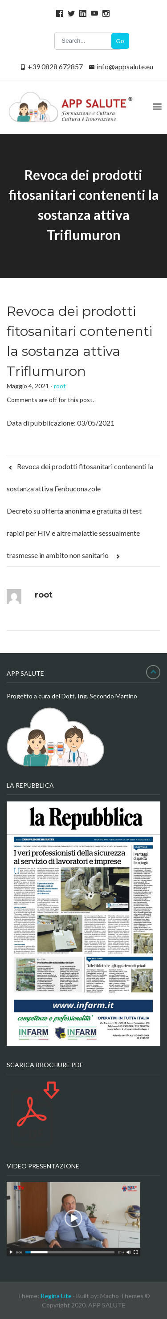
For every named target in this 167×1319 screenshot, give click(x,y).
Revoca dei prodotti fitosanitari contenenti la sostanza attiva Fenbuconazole (80, 477)
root (60, 386)
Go (120, 41)
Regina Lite (56, 1295)
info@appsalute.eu (125, 66)
